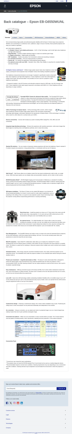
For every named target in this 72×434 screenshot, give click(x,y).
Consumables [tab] (28, 37)
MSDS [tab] (58, 37)
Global (62, 1)
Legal (7, 414)
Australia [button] (6, 1)
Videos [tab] (64, 37)
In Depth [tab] (14, 37)
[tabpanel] (36, 205)
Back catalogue (12, 11)
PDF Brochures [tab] (39, 37)
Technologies (9, 423)
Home (57, 1)
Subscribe (60, 388)
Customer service (10, 410)
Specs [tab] (21, 37)
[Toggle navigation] (5, 5)
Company (8, 427)
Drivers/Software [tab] (49, 37)
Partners (8, 419)
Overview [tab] (7, 37)
